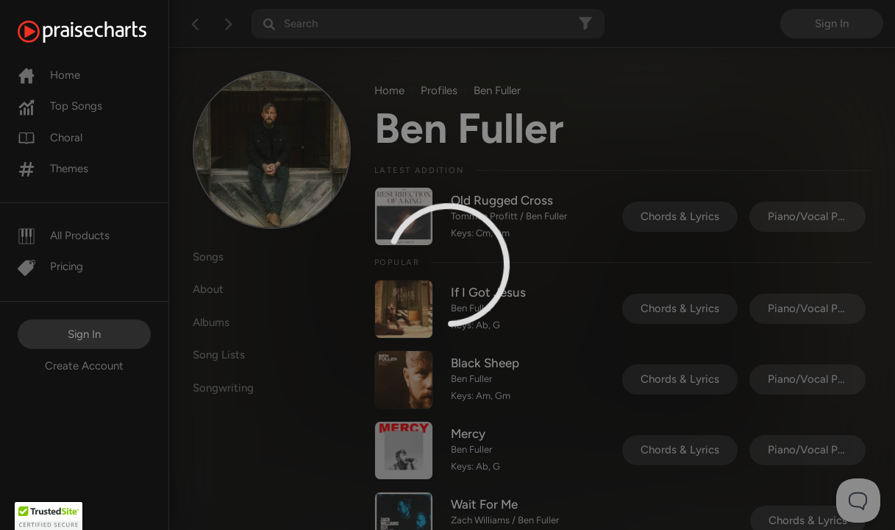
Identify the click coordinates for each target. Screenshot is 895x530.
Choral (50, 137)
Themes (53, 168)
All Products (64, 235)
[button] (48, 516)
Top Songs (60, 106)
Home (49, 75)
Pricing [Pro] (50, 266)
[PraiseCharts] (100, 32)
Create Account (84, 365)
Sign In (84, 334)
